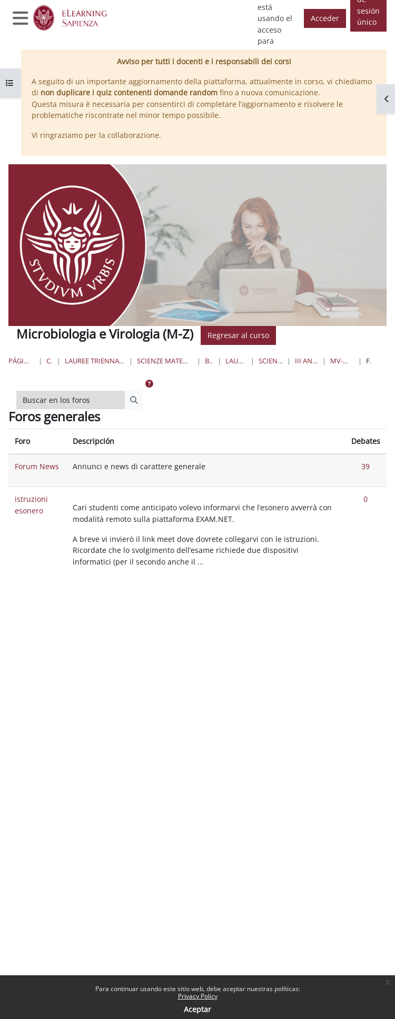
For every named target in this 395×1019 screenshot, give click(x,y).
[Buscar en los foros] (70, 400)
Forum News (37, 466)
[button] (149, 384)
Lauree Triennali (235, 360)
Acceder (325, 18)
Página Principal (21, 360)
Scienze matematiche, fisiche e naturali (164, 360)
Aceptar (197, 1009)
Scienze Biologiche (271, 360)
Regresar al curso (238, 335)
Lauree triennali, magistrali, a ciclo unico (95, 360)
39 (365, 466)
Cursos (49, 360)
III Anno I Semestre (306, 360)
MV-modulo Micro (342, 360)
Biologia (209, 360)
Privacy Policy (198, 996)
